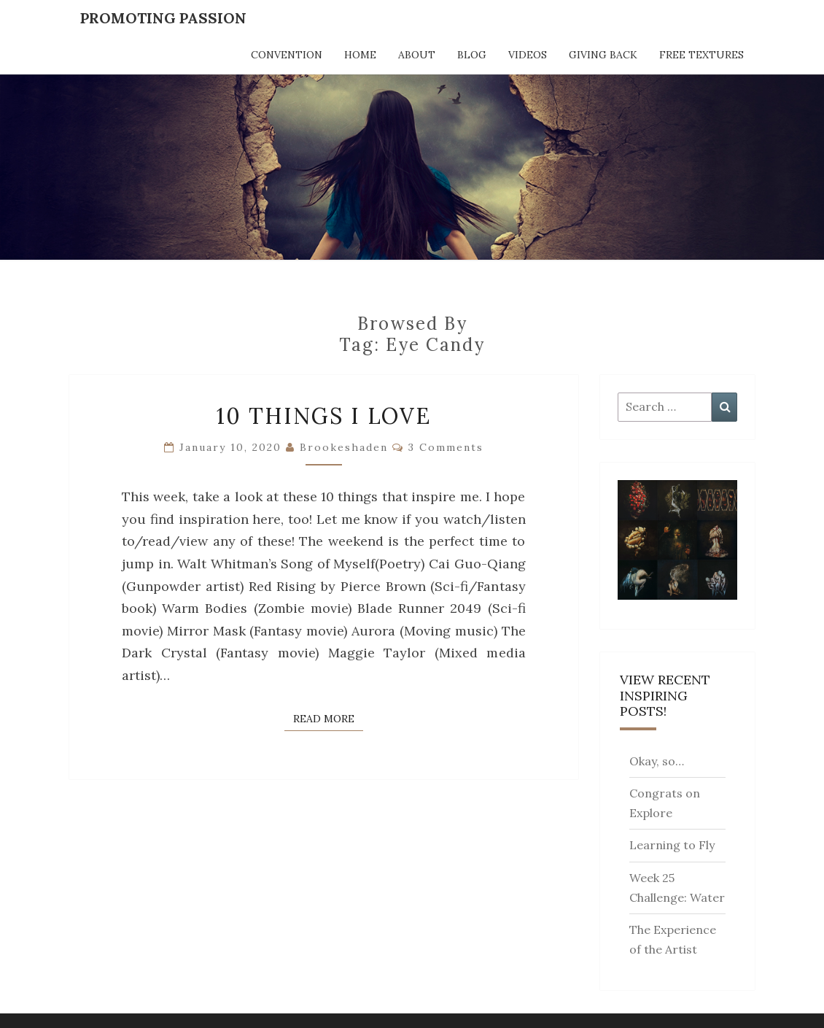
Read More (328, 718)
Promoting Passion (163, 18)
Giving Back (603, 54)
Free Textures (701, 54)
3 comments (445, 447)
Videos (527, 54)
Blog (471, 54)
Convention (286, 54)
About (416, 54)
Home (360, 54)
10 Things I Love (324, 416)
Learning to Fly (672, 845)
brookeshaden (344, 447)
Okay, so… (656, 761)
